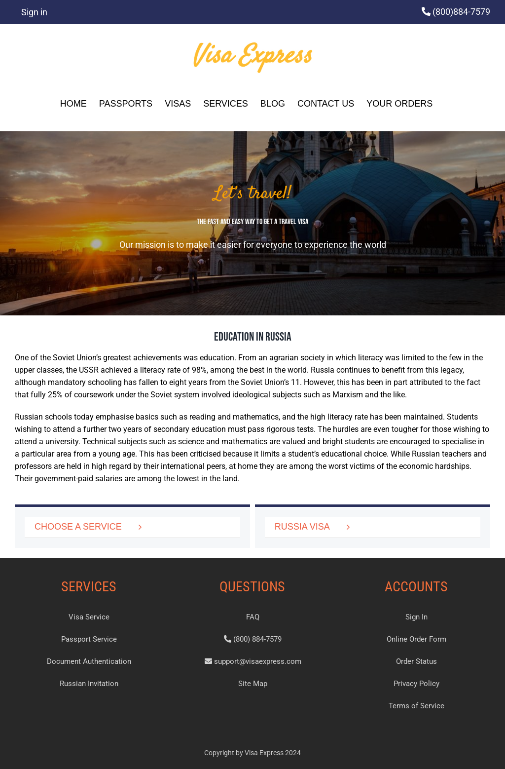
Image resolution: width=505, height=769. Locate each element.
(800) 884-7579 (253, 639)
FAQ (252, 617)
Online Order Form (416, 639)
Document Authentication (89, 661)
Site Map (252, 683)
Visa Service (89, 617)
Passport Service (89, 639)
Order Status (416, 661)
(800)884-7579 (461, 11)
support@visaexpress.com (253, 661)
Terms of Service (416, 705)
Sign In (416, 617)
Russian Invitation (89, 683)
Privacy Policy (416, 683)
